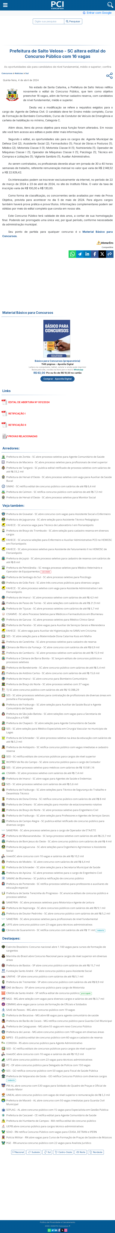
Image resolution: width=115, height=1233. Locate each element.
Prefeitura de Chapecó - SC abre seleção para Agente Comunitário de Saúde (51, 723)
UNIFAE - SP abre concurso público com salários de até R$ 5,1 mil (44, 976)
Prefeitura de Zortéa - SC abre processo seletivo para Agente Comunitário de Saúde (55, 456)
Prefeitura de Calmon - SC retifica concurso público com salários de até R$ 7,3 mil (54, 492)
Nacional (18, 1152)
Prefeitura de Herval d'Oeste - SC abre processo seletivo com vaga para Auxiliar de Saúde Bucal (59, 478)
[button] (5, 4)
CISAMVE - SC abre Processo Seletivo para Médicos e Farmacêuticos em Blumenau (54, 614)
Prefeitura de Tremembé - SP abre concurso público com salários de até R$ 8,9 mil (55, 982)
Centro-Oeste (63, 1152)
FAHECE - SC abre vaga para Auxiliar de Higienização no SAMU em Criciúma (51, 630)
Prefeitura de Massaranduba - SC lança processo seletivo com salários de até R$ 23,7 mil (58, 836)
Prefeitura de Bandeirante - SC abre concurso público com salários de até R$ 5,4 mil (55, 667)
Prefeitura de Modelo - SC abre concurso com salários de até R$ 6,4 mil (48, 861)
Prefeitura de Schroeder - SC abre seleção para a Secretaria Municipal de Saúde (53, 867)
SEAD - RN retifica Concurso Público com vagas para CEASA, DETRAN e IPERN (51, 1132)
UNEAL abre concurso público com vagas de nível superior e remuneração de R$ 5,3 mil (58, 1095)
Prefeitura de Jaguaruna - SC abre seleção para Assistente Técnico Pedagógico (52, 519)
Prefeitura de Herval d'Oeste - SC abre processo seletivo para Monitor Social (51, 497)
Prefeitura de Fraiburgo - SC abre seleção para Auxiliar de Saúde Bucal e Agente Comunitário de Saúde (53, 706)
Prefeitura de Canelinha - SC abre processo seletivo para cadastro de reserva (51, 641)
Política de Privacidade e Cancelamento (57, 1222)
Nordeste (95, 1152)
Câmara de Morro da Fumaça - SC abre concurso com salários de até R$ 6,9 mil (53, 647)
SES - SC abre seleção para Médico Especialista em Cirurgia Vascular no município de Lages (56, 730)
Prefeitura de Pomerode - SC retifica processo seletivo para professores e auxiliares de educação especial (57, 885)
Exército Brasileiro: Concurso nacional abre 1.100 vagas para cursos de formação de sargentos (56, 948)
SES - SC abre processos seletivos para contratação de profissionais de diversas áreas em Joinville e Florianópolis (58, 697)
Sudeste (34, 1152)
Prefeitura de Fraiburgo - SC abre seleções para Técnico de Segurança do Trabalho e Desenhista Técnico (56, 791)
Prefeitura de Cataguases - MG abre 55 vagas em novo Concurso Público (49, 1026)
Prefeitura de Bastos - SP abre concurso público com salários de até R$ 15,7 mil (53, 965)
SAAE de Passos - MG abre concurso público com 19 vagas (40, 1009)
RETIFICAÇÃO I (16, 413)
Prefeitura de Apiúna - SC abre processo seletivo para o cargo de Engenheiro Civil (54, 872)
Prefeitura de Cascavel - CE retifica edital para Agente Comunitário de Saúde (51, 1115)
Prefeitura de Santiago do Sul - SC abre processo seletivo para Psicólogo (48, 577)
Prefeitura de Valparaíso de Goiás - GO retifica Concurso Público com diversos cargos (56, 1078)
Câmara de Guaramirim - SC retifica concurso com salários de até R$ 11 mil (55, 930)
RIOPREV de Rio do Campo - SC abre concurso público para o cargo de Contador (53, 762)
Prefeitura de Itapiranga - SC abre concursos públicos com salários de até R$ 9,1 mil (55, 908)
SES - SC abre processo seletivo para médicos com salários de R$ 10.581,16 (50, 767)
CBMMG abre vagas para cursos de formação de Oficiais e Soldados (46, 1004)
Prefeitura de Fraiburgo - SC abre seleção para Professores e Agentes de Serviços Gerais (58, 815)
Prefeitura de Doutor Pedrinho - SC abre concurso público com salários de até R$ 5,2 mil (58, 913)
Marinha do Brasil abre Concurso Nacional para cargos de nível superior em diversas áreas (56, 958)
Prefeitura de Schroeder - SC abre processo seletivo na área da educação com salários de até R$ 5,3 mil (58, 739)
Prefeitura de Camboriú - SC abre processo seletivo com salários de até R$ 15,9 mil (55, 652)
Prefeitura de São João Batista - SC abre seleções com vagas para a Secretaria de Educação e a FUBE (53, 715)
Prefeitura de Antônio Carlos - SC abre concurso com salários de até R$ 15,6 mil (53, 673)
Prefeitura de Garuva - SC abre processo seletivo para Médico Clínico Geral (50, 619)
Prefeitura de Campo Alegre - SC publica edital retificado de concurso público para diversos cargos (55, 822)
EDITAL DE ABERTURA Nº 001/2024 (29, 402)
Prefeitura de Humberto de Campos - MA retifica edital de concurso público (51, 1120)
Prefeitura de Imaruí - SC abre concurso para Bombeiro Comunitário (46, 678)
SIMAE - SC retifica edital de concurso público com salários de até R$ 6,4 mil (51, 486)
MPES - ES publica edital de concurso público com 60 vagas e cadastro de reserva (54, 1037)
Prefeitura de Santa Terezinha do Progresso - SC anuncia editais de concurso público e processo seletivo (57, 895)
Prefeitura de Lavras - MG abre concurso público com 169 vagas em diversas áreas (55, 1032)
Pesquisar (73, 21)
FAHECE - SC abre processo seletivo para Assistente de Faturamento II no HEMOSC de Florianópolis (56, 551)
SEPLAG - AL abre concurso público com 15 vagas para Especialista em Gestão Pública (57, 1109)
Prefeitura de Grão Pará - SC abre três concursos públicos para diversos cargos (52, 582)
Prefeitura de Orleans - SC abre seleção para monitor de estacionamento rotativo (54, 804)
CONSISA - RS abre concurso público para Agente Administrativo (44, 1043)
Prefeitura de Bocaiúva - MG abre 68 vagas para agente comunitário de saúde (52, 1015)
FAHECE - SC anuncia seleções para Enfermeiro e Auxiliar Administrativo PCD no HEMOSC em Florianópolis (59, 541)
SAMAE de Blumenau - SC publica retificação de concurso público (45, 878)
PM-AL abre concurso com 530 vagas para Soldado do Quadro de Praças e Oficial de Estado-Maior (56, 1087)
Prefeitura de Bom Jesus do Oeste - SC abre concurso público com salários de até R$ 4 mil (59, 841)
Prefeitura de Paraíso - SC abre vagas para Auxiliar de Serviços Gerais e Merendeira (55, 625)
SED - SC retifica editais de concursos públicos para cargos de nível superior (51, 756)
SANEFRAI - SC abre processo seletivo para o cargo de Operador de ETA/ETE (51, 830)
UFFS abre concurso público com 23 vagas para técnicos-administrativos (49, 924)
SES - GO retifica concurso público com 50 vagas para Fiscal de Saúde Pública (52, 1070)
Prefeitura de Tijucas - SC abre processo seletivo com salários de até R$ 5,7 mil (52, 608)
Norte (80, 1152)
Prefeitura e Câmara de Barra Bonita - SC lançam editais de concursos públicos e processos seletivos (54, 660)
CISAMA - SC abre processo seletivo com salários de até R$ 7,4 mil (44, 773)
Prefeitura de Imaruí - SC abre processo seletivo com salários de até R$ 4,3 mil (52, 597)
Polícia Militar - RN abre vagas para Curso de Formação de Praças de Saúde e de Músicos (59, 1137)
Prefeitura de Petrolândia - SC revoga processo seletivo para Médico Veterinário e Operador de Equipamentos (54, 569)
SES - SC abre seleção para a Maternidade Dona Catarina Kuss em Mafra (49, 636)
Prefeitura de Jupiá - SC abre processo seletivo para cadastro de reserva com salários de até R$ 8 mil (58, 560)
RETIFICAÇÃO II (17, 424)
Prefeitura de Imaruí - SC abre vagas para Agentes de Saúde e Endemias (48, 778)
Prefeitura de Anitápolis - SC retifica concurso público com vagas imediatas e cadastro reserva (57, 749)
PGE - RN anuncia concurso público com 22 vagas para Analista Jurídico (48, 1143)
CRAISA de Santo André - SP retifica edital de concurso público (49, 993)
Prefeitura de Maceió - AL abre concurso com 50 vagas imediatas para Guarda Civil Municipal (55, 1102)
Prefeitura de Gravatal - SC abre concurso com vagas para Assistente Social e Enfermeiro (58, 514)
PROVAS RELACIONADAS (22, 436)
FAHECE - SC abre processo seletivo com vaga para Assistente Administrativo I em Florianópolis (54, 590)
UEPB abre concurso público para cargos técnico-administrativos (45, 1126)
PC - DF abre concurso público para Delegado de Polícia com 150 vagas (48, 1065)
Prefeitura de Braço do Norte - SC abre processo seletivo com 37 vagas (47, 684)
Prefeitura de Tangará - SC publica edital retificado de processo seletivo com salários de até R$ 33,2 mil (58, 469)
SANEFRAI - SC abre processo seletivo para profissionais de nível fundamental (52, 919)
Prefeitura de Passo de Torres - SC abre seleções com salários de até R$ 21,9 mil (53, 603)
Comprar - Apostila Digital (57, 378)
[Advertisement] (57, 34)
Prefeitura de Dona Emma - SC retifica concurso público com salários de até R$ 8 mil (56, 799)
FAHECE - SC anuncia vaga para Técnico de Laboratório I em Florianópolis (50, 525)
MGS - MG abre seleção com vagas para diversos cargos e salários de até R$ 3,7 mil (55, 998)
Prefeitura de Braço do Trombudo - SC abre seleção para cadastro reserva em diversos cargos (57, 532)
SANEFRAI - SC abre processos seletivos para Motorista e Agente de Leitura (50, 902)
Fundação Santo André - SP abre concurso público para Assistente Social (49, 971)
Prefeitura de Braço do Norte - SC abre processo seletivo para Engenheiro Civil (52, 810)
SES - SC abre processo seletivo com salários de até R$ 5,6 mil (42, 784)
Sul (47, 1152)
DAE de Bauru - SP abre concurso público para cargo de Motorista (45, 987)
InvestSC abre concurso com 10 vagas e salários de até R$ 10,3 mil (45, 856)
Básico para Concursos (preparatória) (57, 360)
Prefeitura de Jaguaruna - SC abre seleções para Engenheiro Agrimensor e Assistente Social (56, 848)
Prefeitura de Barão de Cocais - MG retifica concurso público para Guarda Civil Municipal (59, 1021)
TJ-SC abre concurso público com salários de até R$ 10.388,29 (42, 689)
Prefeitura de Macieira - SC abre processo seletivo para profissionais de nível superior (57, 462)
